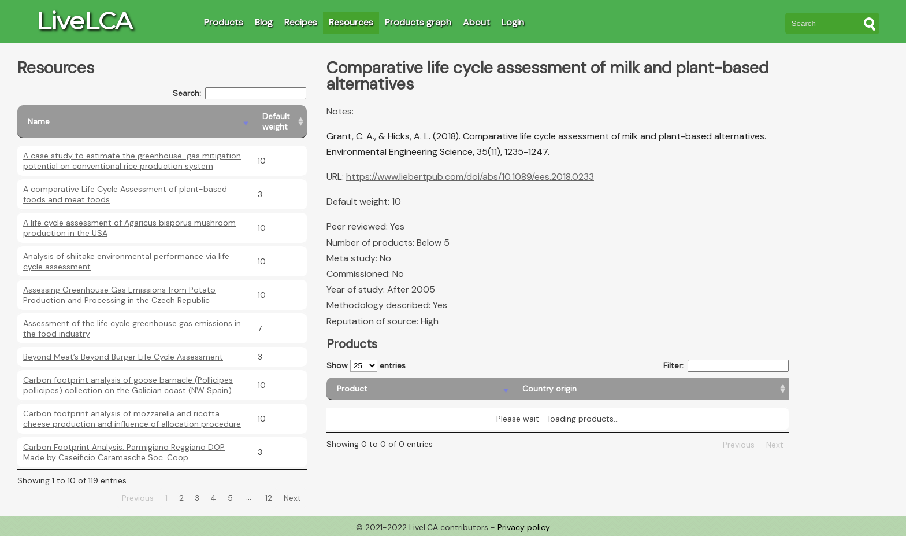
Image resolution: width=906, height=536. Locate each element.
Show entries (366, 366)
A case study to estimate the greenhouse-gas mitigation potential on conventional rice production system (132, 160)
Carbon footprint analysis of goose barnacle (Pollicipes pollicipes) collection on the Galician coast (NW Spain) (128, 385)
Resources (351, 22)
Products (223, 22)
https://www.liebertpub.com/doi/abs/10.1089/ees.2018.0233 (470, 177)
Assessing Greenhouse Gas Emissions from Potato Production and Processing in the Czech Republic (119, 294)
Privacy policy (523, 527)
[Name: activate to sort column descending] (134, 121)
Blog (264, 22)
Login (513, 22)
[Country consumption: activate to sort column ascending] (685, 389)
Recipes (300, 22)
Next (292, 498)
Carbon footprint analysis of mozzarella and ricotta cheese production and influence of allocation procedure (132, 418)
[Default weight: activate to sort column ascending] (279, 121)
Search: (239, 93)
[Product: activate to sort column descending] (377, 389)
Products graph (418, 22)
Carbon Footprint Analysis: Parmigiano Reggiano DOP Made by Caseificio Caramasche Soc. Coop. (124, 452)
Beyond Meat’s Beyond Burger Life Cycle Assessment (123, 357)
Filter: (726, 366)
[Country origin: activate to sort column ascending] (505, 389)
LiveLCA (84, 21)
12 (268, 498)
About (476, 22)
